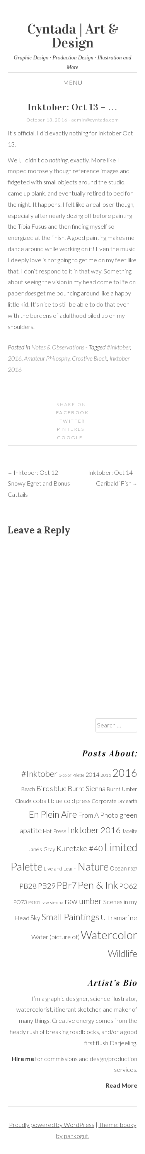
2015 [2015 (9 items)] (106, 775)
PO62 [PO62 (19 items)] (128, 886)
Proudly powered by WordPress (51, 1124)
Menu (72, 82)
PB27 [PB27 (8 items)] (132, 868)
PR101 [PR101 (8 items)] (34, 902)
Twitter (72, 421)
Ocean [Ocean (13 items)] (118, 868)
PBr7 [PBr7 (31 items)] (66, 885)
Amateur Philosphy (47, 358)
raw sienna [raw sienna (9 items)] (52, 902)
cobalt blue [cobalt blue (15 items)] (48, 800)
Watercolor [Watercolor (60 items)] (109, 934)
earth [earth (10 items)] (131, 801)
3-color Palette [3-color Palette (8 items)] (71, 775)
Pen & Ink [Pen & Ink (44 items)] (98, 885)
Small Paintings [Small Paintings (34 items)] (70, 916)
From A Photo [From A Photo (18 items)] (98, 815)
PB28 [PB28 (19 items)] (28, 886)
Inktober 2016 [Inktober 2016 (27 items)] (94, 830)
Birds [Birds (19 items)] (44, 788)
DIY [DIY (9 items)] (121, 801)
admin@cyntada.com (95, 120)
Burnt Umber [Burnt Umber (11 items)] (122, 789)
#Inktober (118, 347)
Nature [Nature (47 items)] (93, 866)
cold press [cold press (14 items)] (77, 800)
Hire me (23, 1058)
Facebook (72, 412)
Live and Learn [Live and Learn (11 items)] (60, 869)
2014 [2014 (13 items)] (92, 774)
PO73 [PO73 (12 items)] (20, 902)
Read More (121, 1085)
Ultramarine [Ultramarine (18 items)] (119, 917)
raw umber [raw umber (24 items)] (83, 901)
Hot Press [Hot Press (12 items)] (55, 831)
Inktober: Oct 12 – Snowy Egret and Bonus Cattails (39, 483)
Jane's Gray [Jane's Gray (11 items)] (41, 849)
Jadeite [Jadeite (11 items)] (129, 831)
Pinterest (73, 429)
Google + (72, 437)
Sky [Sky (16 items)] (35, 918)
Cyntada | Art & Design (72, 35)
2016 (15, 358)
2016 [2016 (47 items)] (125, 772)
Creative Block (89, 358)
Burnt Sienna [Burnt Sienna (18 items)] (87, 788)
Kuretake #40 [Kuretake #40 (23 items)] (79, 848)
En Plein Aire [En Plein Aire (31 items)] (53, 814)
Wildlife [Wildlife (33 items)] (122, 953)
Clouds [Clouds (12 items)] (23, 801)
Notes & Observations (57, 347)
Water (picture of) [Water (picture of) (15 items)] (55, 936)
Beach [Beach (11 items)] (28, 789)
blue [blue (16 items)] (60, 789)
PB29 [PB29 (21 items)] (46, 885)
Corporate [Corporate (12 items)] (104, 801)
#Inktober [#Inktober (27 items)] (39, 774)
